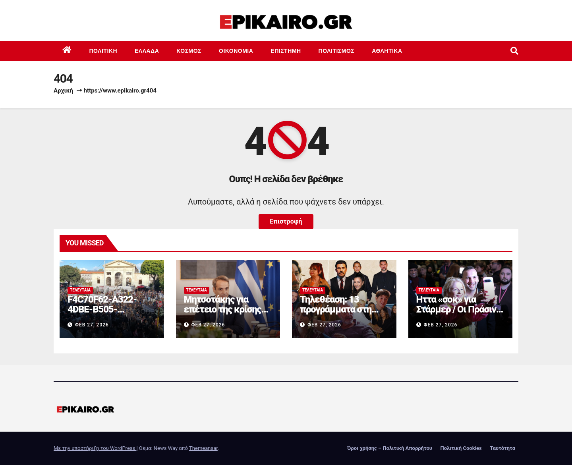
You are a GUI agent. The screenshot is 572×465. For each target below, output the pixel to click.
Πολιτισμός (337, 50)
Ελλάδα (147, 50)
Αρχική (63, 90)
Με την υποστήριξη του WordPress (95, 448)
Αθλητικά (387, 50)
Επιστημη (286, 50)
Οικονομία (236, 50)
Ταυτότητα (502, 448)
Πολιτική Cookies (460, 448)
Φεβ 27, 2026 (92, 325)
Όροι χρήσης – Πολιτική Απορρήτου (389, 448)
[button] (514, 51)
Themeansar (203, 448)
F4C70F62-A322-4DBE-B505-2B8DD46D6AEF (102, 309)
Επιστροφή (286, 221)
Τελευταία (80, 290)
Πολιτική (103, 50)
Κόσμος (188, 50)
